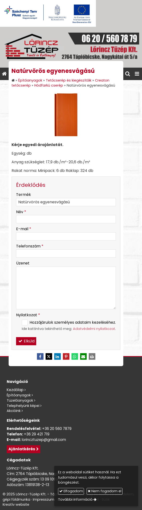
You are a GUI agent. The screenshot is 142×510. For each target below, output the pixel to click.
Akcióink (14, 410)
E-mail (23, 229)
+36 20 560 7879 (56, 428)
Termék (23, 194)
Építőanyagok (19, 395)
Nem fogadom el (104, 491)
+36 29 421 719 (36, 434)
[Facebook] (40, 356)
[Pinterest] (66, 356)
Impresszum (43, 499)
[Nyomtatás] (92, 356)
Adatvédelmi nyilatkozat (94, 328)
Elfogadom (71, 491)
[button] (137, 74)
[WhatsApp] (74, 356)
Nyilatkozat (28, 315)
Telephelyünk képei (23, 405)
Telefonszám (29, 246)
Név (21, 212)
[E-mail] (83, 356)
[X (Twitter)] (49, 356)
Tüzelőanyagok (20, 400)
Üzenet (23, 263)
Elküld (26, 341)
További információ (75, 499)
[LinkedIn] (57, 356)
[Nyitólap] (71, 47)
